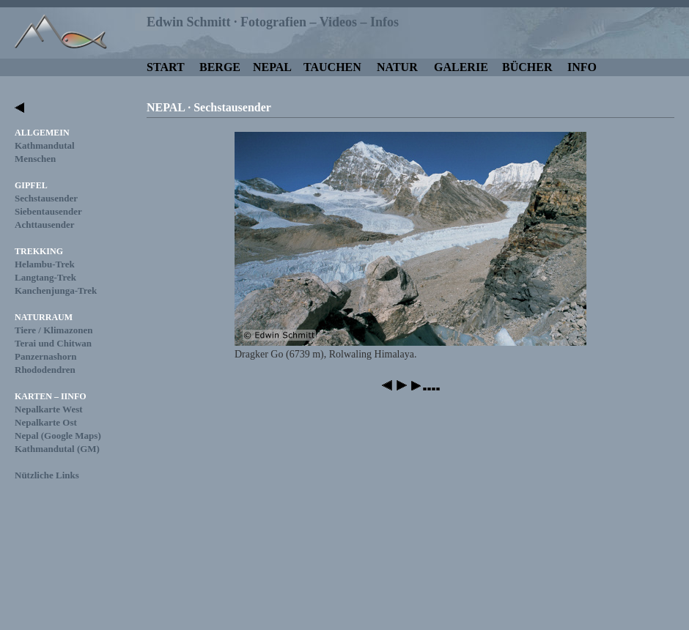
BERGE (219, 67)
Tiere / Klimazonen (53, 330)
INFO (582, 67)
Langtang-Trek (45, 277)
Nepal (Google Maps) (58, 435)
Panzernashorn (46, 356)
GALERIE (461, 67)
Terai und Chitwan (53, 343)
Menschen (35, 158)
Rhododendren (45, 369)
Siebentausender (48, 211)
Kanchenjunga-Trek (56, 290)
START (166, 67)
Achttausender (45, 224)
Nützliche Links (47, 475)
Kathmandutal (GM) (57, 448)
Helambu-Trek (45, 264)
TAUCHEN (332, 67)
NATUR (397, 67)
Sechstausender (46, 198)
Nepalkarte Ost (46, 422)
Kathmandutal (45, 145)
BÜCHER (527, 67)
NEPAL (272, 67)
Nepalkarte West (49, 409)
